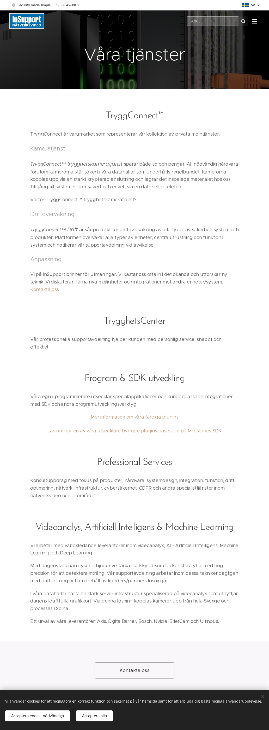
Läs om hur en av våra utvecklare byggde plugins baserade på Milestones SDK (134, 431)
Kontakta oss (44, 289)
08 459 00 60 (71, 5)
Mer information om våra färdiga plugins (135, 417)
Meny (254, 21)
